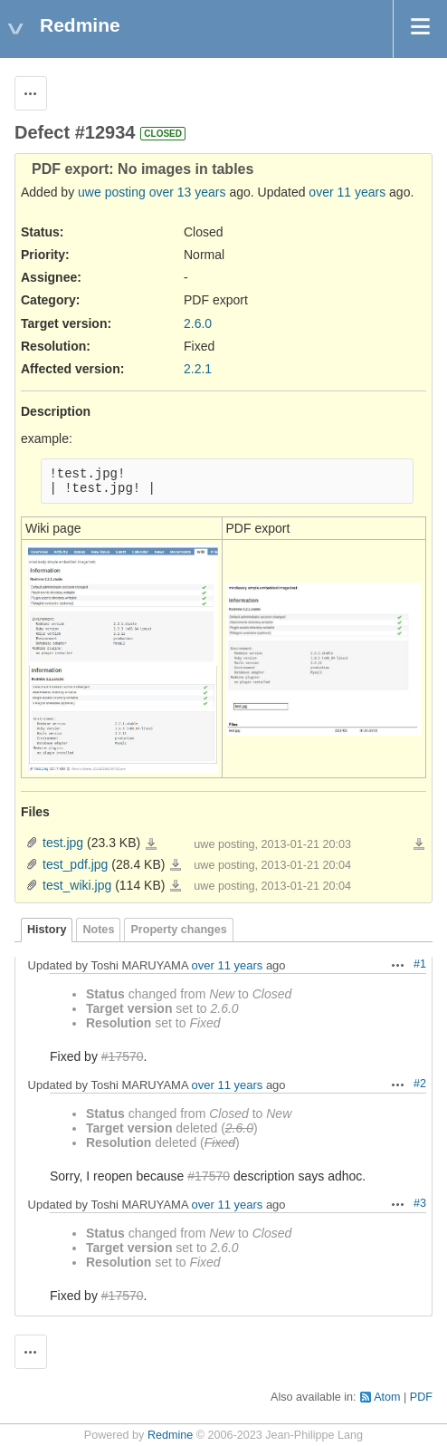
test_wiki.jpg (77, 885)
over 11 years (347, 192)
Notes (98, 929)
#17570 (122, 1056)
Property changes (178, 929)
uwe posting (112, 192)
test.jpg (63, 842)
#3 (420, 1203)
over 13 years (187, 192)
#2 (420, 1083)
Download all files (419, 844)
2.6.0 (198, 323)
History (46, 929)
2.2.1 (198, 369)
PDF (421, 1397)
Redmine (170, 1435)
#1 (420, 964)
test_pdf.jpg (75, 864)
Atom (387, 1397)
